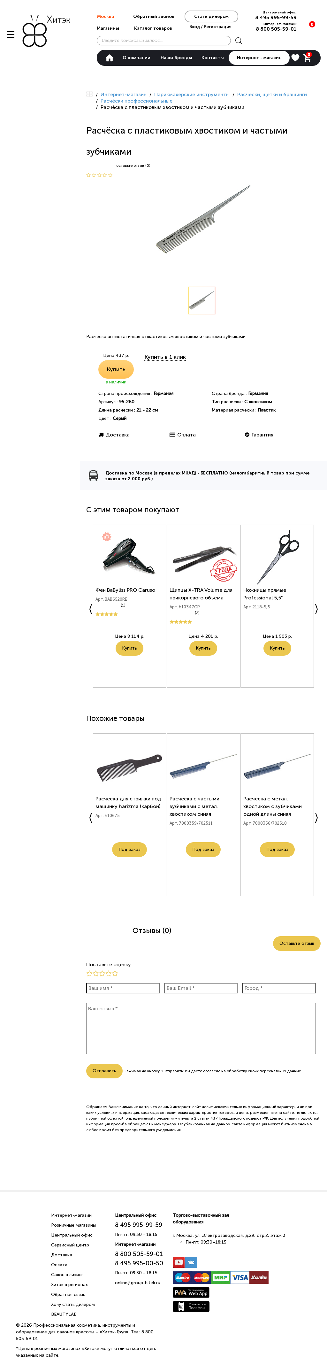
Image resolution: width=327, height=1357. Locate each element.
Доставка (61, 1255)
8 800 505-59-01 (276, 29)
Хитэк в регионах (69, 1284)
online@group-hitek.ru (137, 1282)
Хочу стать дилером (73, 1304)
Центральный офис (72, 1235)
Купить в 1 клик (165, 356)
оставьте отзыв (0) (133, 165)
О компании (136, 57)
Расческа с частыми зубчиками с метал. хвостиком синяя (195, 809)
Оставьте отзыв (296, 943)
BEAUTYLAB (64, 1314)
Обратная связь (68, 1294)
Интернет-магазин (71, 1215)
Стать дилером (211, 16)
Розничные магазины (73, 1225)
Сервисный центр (70, 1245)
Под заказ (129, 852)
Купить (116, 369)
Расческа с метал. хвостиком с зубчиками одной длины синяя (273, 809)
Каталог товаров (153, 28)
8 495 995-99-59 (276, 17)
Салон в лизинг (67, 1274)
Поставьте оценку (108, 964)
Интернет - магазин (259, 57)
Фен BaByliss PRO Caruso (126, 593)
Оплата (59, 1265)
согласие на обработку (225, 1071)
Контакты (213, 57)
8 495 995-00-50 (139, 1263)
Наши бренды (176, 57)
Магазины (108, 28)
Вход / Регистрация (210, 26)
